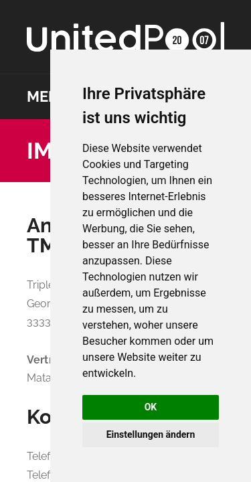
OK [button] (151, 407)
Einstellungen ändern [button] (150, 434)
